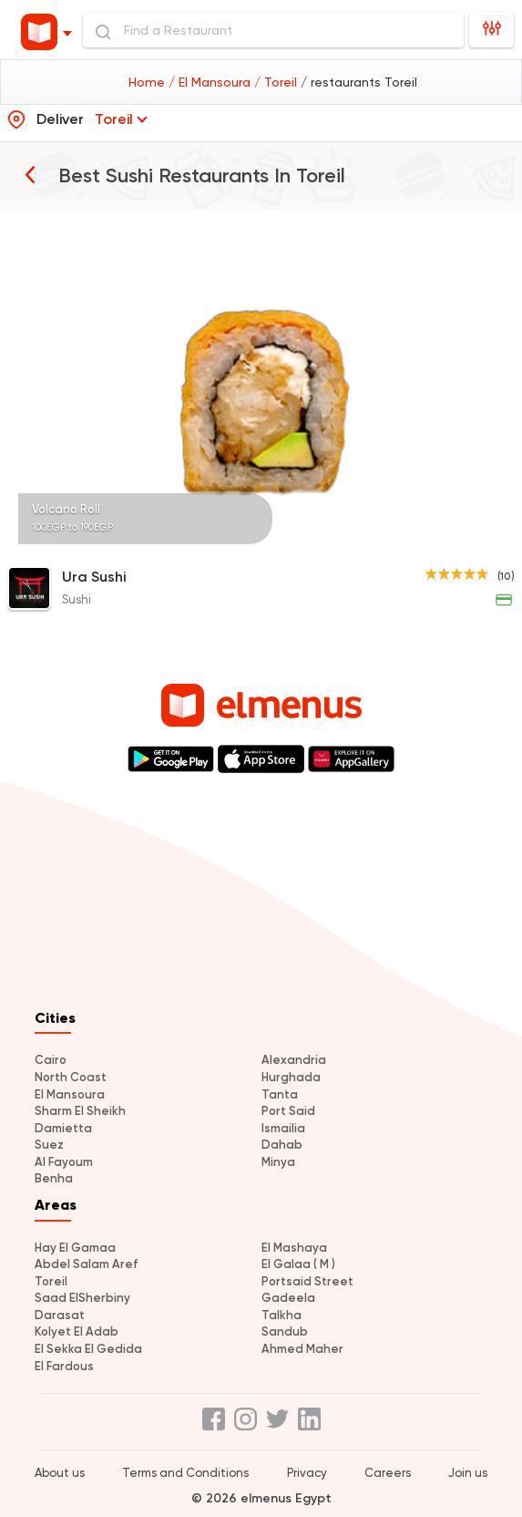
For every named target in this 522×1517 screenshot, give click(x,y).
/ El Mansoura (211, 82)
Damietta (63, 1128)
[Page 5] (500, 543)
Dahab (281, 1144)
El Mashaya (294, 1247)
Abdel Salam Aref (86, 1264)
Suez (49, 1144)
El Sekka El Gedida (88, 1349)
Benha (54, 1178)
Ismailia (283, 1128)
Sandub (284, 1331)
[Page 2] (478, 543)
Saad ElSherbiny (82, 1298)
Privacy (307, 1473)
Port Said (288, 1111)
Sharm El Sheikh (80, 1111)
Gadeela (288, 1298)
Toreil (51, 1281)
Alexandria (293, 1060)
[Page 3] (485, 543)
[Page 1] (471, 543)
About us (60, 1473)
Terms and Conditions (185, 1473)
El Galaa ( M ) (298, 1264)
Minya (278, 1162)
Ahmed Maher (302, 1349)
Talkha (281, 1315)
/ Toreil (277, 82)
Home (148, 82)
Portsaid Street (307, 1281)
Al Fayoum (64, 1162)
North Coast (71, 1077)
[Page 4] (493, 543)
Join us (467, 1473)
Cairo (51, 1060)
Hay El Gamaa (75, 1247)
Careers (387, 1473)
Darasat (60, 1315)
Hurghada (291, 1077)
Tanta (279, 1094)
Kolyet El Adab (76, 1331)
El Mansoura (70, 1094)
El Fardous (64, 1366)
